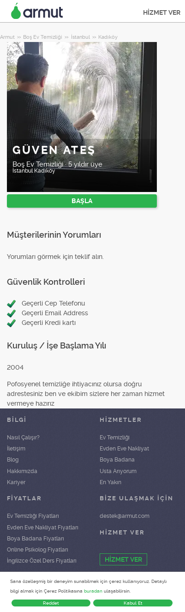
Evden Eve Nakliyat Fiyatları (42, 527)
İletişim (16, 448)
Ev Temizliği (115, 437)
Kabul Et (133, 603)
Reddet (51, 603)
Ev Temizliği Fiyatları (33, 516)
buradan (93, 591)
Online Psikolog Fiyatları (37, 549)
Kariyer (16, 482)
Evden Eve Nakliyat (124, 448)
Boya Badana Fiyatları (35, 538)
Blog (12, 459)
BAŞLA (82, 200)
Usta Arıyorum (118, 471)
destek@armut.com (124, 516)
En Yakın (110, 482)
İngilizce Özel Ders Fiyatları (42, 561)
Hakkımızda (22, 471)
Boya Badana (117, 459)
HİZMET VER (161, 12)
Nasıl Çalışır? (23, 437)
